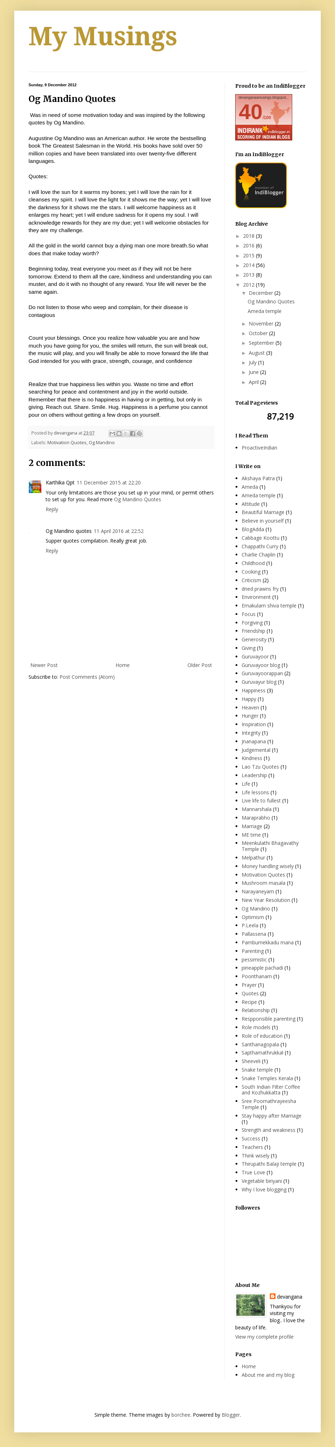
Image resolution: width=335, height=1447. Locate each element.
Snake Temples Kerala (267, 1078)
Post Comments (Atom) (87, 676)
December (261, 292)
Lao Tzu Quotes (260, 766)
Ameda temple (265, 311)
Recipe (249, 1002)
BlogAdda (253, 529)
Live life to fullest (261, 800)
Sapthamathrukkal (262, 1052)
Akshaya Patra (258, 478)
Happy (249, 699)
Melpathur (253, 857)
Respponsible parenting (268, 1018)
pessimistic (254, 959)
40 (251, 112)
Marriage (252, 826)
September (262, 342)
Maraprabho (256, 817)
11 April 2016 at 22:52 (119, 531)
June (254, 372)
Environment (256, 597)
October (259, 333)
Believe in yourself (263, 520)
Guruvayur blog (259, 681)
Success (251, 1138)
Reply (52, 509)
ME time (251, 834)
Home (122, 665)
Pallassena (254, 933)
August (257, 352)
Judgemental (256, 749)
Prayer (249, 984)
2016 (249, 245)
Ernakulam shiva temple (269, 605)
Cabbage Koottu (260, 537)
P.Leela (250, 925)
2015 (249, 255)
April (254, 382)
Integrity (251, 732)
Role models (256, 1027)
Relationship (256, 1010)
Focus (249, 614)
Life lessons (255, 792)
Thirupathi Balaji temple (269, 1163)
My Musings (103, 36)
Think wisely (255, 1155)
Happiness (254, 690)
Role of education (262, 1035)
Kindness (252, 758)
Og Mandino (102, 443)
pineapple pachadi (262, 967)
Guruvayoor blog (261, 665)
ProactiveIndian (259, 447)
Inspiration (254, 724)
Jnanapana (254, 741)
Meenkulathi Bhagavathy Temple (270, 846)
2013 (249, 274)
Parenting (253, 951)
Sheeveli (251, 1061)
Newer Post (44, 665)
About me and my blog (268, 1374)
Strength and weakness (268, 1130)
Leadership (254, 775)
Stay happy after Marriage (272, 1115)
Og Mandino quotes (69, 531)
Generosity (254, 639)
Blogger (231, 1414)
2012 (249, 284)
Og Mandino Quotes (137, 499)
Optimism (253, 917)
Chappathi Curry (260, 546)
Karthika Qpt (60, 482)
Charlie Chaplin (258, 554)
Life (246, 783)
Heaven (250, 707)
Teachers (252, 1147)
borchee (180, 1414)
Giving (249, 648)
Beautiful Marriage (263, 512)
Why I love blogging (264, 1189)
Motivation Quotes (67, 443)
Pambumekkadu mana (268, 942)
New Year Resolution (266, 900)
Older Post (199, 665)
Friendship (253, 630)
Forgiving (252, 622)
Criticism (251, 580)
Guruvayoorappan (262, 673)
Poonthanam (257, 976)
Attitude (251, 504)
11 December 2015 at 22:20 (109, 482)
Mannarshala (257, 809)
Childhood (253, 563)
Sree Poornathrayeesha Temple (269, 1104)
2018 (249, 235)
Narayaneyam (258, 891)
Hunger (250, 715)
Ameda (250, 486)
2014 (249, 265)
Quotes (250, 993)
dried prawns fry (260, 588)
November (262, 323)
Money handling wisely (268, 866)
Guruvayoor (255, 656)
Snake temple (257, 1069)
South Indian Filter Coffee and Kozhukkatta (271, 1089)
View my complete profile (264, 1336)
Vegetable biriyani (262, 1180)
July (253, 362)
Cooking (251, 571)
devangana (289, 1296)
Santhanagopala (260, 1044)
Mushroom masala (263, 882)
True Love (253, 1172)
